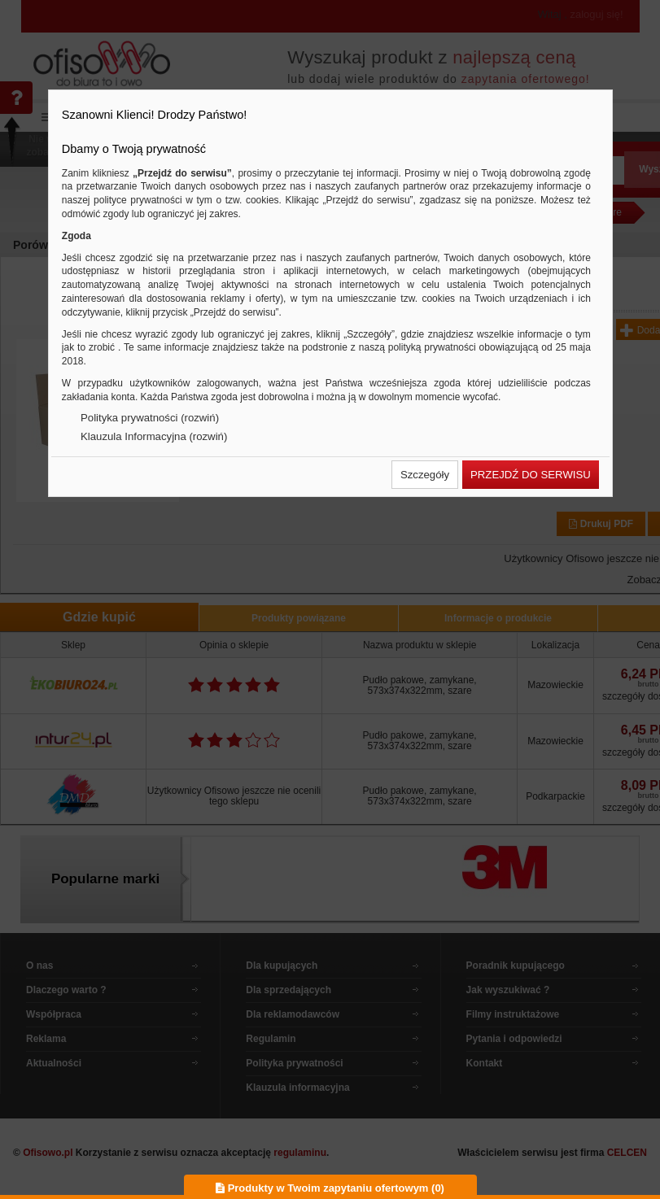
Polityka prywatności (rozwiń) (150, 417)
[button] (424, 474)
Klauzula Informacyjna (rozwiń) (154, 436)
